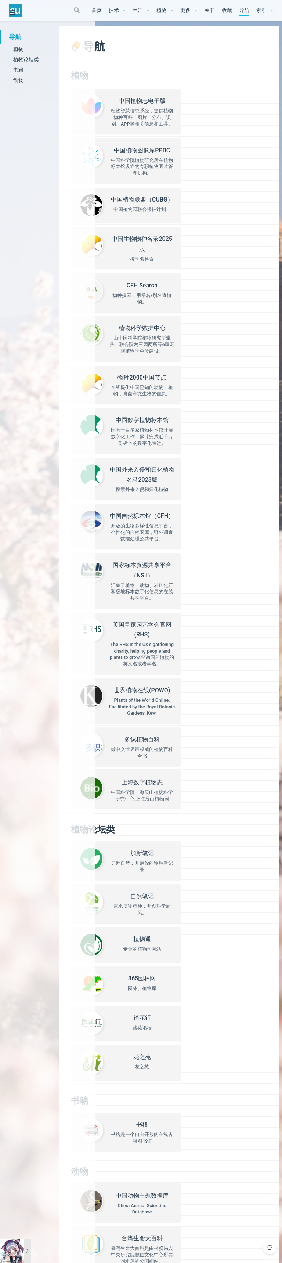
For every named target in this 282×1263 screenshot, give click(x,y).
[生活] (141, 11)
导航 (244, 10)
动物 (18, 80)
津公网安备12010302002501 (201, 1235)
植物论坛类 (26, 59)
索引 (261, 10)
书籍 (18, 70)
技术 (114, 10)
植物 (161, 10)
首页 (96, 10)
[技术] (117, 11)
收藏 (227, 10)
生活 (138, 10)
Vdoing (146, 1226)
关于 (209, 10)
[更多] (188, 11)
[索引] (264, 11)
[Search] (78, 10)
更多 (185, 10)
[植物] (164, 11)
